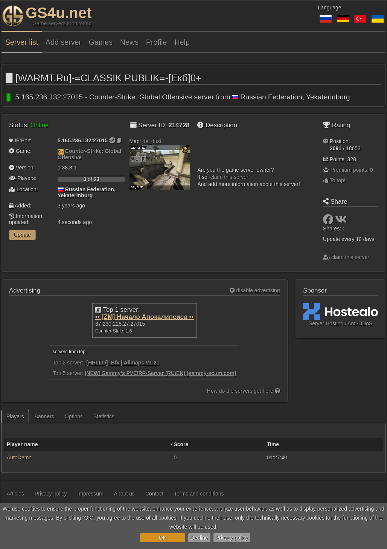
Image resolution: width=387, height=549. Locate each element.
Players (15, 416)
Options (74, 416)
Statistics (103, 416)
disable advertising (255, 290)
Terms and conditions (199, 494)
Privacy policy (232, 538)
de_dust (152, 141)
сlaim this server (229, 177)
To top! (334, 180)
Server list (21, 42)
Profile (156, 42)
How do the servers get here (243, 391)
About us (124, 494)
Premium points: (352, 170)
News (129, 42)
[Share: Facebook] (329, 221)
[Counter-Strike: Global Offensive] (61, 151)
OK (162, 538)
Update (22, 235)
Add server (63, 42)
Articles (15, 494)
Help (182, 42)
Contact (154, 494)
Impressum (91, 494)
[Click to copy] (119, 140)
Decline (199, 538)
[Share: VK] (341, 221)
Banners (44, 416)
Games (101, 42)
